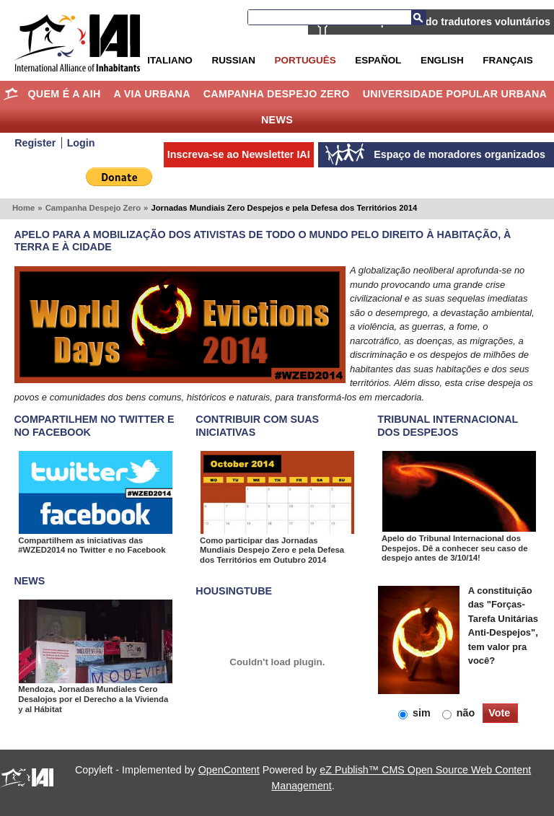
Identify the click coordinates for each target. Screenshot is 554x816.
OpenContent (229, 770)
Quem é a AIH (63, 94)
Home (11, 94)
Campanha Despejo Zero (276, 94)
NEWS (29, 581)
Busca (418, 17)
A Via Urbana (151, 94)
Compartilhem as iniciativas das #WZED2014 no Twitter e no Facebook (91, 545)
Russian (233, 60)
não (460, 713)
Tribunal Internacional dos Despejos (447, 425)
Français (507, 60)
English (442, 60)
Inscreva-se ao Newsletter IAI (238, 154)
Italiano (169, 60)
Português (305, 60)
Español (378, 60)
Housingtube (233, 591)
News (277, 120)
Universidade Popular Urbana (455, 94)
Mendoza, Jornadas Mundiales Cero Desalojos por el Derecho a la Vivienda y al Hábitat (93, 699)
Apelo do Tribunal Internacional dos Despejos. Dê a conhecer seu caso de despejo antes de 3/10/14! (455, 548)
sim (416, 713)
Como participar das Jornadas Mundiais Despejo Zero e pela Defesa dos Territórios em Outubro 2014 (272, 550)
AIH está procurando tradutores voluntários (443, 21)
